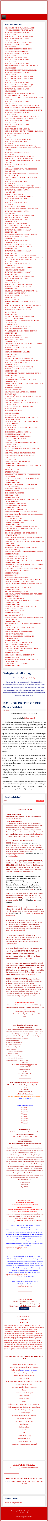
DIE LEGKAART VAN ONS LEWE (25, 1136)
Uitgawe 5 (24, 1116)
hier (38, 836)
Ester (24, 1401)
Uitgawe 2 (24, 1110)
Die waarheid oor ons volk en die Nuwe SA (24, 1367)
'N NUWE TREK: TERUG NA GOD (29, 1221)
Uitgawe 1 (24, 1107)
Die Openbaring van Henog (24, 1410)
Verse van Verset (23, 1378)
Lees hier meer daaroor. (18, 931)
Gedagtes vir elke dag (29, 678)
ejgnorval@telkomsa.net (14, 821)
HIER (20, 872)
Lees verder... (24, 1309)
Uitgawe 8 (24, 1123)
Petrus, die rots (24, 1396)
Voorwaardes (28, 1517)
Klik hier (7, 1340)
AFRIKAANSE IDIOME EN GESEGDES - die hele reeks (27, 1483)
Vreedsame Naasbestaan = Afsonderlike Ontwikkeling (24, 1381)
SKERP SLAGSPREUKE (29, 1468)
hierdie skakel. (38, 834)
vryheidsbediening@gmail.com (16, 1248)
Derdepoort (24, 1424)
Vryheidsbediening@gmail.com (26, 1065)
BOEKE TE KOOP (25, 1300)
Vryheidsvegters (11, 944)
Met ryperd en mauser (24, 1418)
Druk (4, 710)
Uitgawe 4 (24, 1114)
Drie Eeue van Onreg (24, 1435)
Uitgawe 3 (24, 1112)
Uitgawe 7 (24, 1121)
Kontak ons (19, 1517)
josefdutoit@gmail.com (23, 1218)
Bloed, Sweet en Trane (28, 996)
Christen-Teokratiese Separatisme (24, 1376)
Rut (24, 1433)
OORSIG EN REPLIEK (25, 1099)
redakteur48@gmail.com (25, 1094)
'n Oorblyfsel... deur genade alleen (24, 1373)
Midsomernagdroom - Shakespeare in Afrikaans (24, 1407)
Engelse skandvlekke (24, 1441)
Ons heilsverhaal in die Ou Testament (24, 1387)
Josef (24, 1430)
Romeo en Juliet (24, 1398)
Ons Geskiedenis (24, 1438)
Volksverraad (15, 1370)
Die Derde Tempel (24, 1413)
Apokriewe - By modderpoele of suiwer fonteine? (23, 1404)
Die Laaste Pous (24, 1427)
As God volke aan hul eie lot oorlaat (24, 1364)
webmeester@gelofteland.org (25, 1011)
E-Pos (7, 710)
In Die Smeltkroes (29, 974)
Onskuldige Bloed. (26, 958)
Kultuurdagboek (29, 718)
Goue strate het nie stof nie (24, 1421)
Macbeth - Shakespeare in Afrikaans (24, 1416)
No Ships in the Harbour (24, 1384)
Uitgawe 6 (24, 1118)
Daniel (24, 1390)
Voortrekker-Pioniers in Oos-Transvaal (24, 1444)
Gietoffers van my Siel (24, 1286)
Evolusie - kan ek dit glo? (24, 1393)
